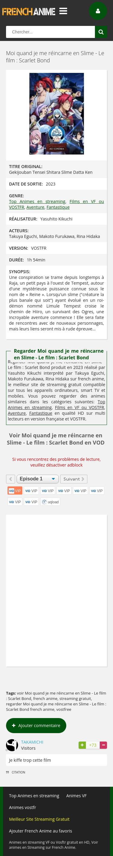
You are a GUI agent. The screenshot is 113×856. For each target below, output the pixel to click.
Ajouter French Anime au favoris (40, 831)
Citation (15, 772)
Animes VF (76, 795)
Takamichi (32, 742)
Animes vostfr (22, 807)
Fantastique (58, 207)
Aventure (35, 207)
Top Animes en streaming (37, 201)
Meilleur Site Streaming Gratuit (39, 819)
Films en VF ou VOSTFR (79, 407)
